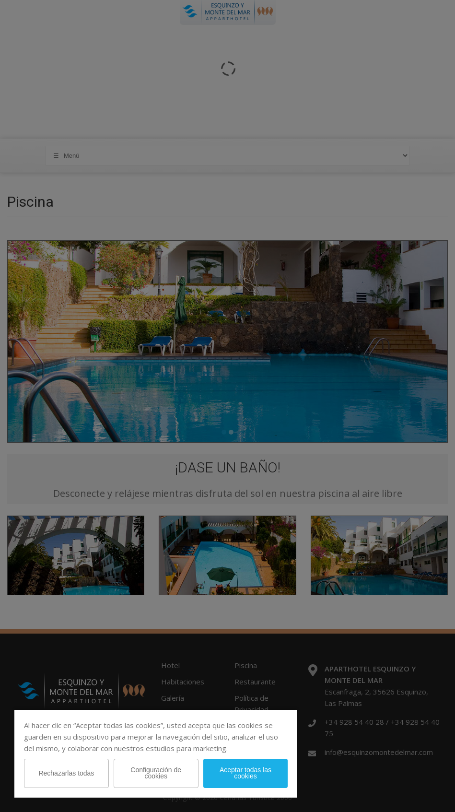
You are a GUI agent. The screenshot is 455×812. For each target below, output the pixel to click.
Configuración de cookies (155, 773)
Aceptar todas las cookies (245, 773)
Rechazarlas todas (66, 773)
